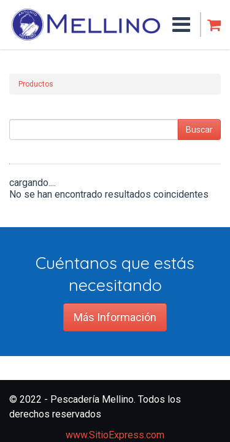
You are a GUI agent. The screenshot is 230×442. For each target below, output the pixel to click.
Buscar (199, 129)
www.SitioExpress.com (115, 435)
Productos (35, 84)
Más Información (115, 317)
